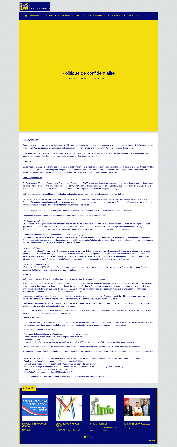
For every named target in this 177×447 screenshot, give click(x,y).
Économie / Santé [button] (100, 15)
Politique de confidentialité (93, 78)
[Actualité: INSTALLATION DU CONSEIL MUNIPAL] (38, 414)
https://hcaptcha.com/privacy (34, 313)
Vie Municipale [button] (48, 15)
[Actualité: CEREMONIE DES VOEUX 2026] (139, 413)
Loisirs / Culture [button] (117, 15)
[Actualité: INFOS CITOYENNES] (105, 414)
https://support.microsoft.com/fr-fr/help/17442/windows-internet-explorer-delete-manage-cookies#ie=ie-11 (80, 367)
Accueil (73, 78)
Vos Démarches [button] (82, 15)
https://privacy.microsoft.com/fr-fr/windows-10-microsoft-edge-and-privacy (66, 364)
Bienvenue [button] (34, 15)
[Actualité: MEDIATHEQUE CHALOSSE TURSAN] (71, 414)
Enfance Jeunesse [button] (65, 15)
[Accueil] (35, 6)
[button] (26, 16)
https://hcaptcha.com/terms (59, 313)
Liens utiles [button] (131, 15)
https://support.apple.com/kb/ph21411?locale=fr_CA (50, 372)
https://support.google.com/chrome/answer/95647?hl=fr (60, 361)
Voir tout (152, 441)
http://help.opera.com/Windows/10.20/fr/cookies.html (51, 369)
